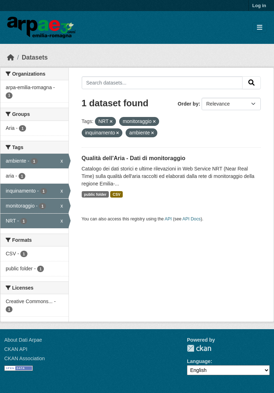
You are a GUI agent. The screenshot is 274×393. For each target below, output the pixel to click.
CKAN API (15, 349)
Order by (188, 104)
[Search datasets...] (162, 82)
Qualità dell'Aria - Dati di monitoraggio (134, 158)
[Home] (10, 57)
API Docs (191, 218)
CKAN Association (24, 358)
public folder (95, 194)
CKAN (199, 348)
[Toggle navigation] (259, 27)
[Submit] (251, 82)
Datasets (35, 57)
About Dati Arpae (23, 340)
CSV (117, 194)
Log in (259, 5)
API (168, 218)
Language (198, 361)
